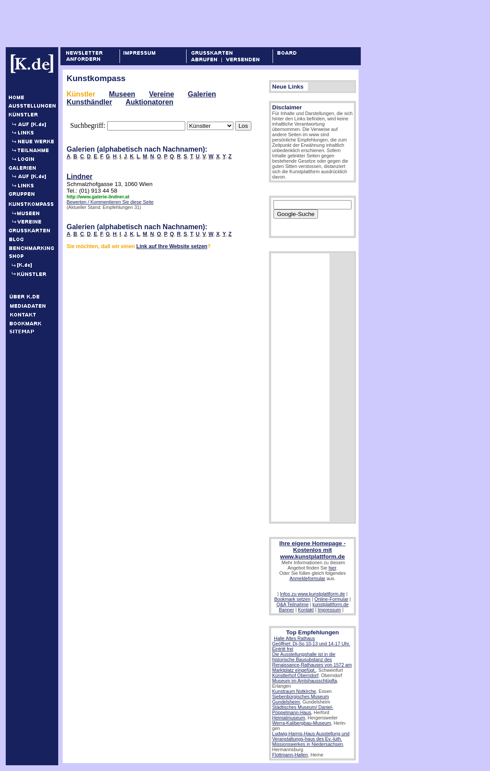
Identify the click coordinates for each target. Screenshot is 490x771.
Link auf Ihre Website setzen (171, 246)
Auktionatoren (149, 102)
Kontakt (306, 609)
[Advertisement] (167, 23)
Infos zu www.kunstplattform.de (312, 593)
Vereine (161, 94)
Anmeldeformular (307, 578)
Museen (122, 94)
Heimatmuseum (288, 717)
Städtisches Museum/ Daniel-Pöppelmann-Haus (302, 709)
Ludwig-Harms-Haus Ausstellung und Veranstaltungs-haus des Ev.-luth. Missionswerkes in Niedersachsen (310, 739)
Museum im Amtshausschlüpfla (304, 680)
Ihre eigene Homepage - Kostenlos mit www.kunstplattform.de (312, 550)
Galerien (202, 94)
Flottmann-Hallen (290, 754)
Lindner (80, 176)
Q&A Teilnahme (293, 604)
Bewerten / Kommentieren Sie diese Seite (110, 202)
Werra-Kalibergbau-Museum (301, 723)
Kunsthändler (89, 102)
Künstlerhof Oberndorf (295, 675)
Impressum (329, 609)
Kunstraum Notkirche (294, 691)
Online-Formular (331, 599)
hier (332, 567)
